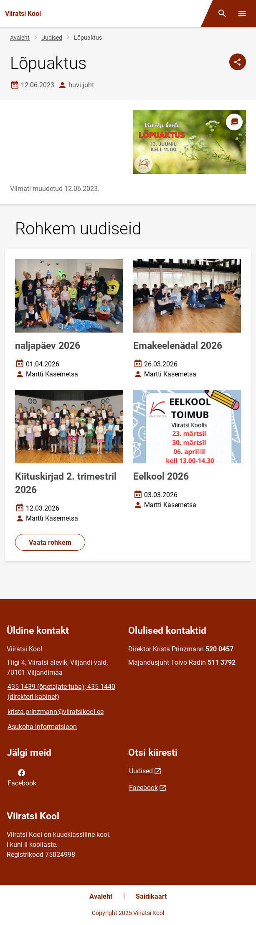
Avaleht (20, 37)
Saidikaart (151, 896)
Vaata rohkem (50, 542)
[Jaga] (237, 61)
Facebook (22, 777)
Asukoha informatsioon (42, 727)
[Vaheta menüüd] (242, 13)
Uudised (51, 37)
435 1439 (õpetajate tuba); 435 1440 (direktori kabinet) (61, 692)
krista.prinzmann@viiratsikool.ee (56, 712)
